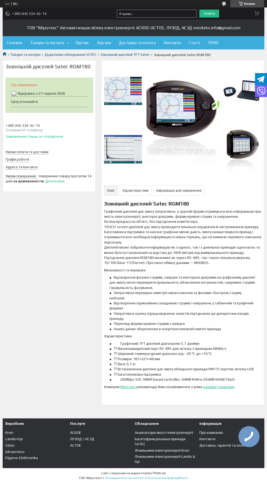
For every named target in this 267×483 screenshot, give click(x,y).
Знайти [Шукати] (209, 13)
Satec (10, 445)
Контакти (172, 42)
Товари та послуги (47, 42)
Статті (194, 42)
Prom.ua (159, 473)
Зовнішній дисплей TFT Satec (125, 54)
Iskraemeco (14, 452)
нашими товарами (218, 387)
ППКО (213, 42)
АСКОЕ (75, 432)
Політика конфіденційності (167, 478)
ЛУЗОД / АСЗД (82, 439)
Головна (14, 42)
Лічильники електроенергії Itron (162, 450)
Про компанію (211, 432)
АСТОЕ (75, 445)
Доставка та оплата (137, 42)
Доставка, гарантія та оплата (223, 445)
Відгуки (104, 42)
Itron (9, 432)
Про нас (82, 42)
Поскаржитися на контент (125, 478)
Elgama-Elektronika (21, 458)
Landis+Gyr (14, 439)
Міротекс (128, 387)
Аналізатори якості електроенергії (164, 432)
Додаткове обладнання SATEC (70, 54)
